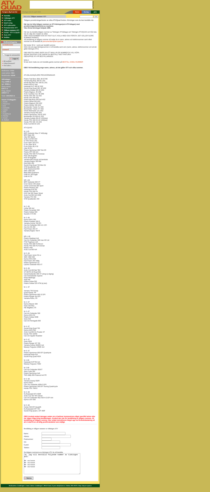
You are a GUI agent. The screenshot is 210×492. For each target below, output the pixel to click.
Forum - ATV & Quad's (12, 32)
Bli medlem (7, 61)
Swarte (5, 118)
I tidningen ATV (9, 18)
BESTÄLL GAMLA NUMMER (72, 62)
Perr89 (5, 102)
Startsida (7, 16)
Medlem (6, 37)
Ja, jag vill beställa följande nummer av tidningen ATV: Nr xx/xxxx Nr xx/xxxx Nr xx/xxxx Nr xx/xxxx (55, 465)
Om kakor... (8, 65)
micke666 (6, 108)
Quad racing (8, 23)
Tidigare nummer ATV (11, 30)
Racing (86, 12)
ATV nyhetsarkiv (10, 25)
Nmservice (6, 104)
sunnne (5, 110)
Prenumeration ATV (11, 28)
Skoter (77, 12)
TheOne (5, 116)
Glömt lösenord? (9, 63)
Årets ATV (7, 35)
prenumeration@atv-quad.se (53, 41)
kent (4, 106)
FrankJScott (7, 114)
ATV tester (7, 20)
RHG (4, 112)
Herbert (6, 120)
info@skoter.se (61, 489)
